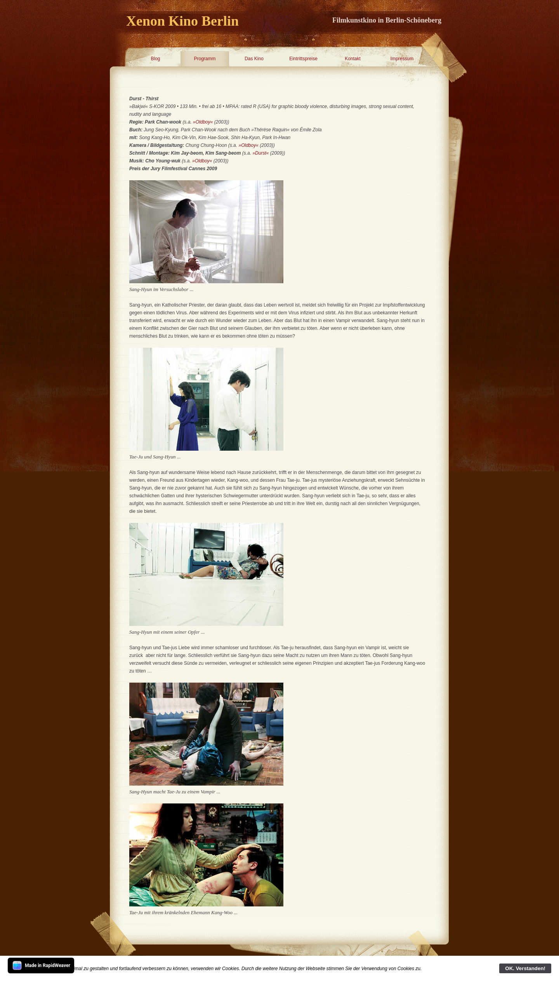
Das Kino (254, 58)
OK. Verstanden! (525, 968)
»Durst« (260, 153)
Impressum (402, 58)
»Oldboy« (203, 122)
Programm (204, 58)
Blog (155, 58)
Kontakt (353, 58)
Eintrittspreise (303, 58)
